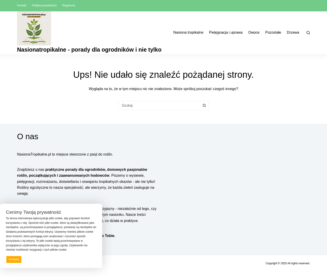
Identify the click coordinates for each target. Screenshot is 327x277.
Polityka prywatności (44, 5)
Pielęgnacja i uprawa (226, 32)
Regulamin (68, 5)
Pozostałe (273, 32)
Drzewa (293, 32)
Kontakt (21, 5)
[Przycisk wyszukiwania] (204, 105)
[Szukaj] (308, 32)
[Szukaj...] (159, 105)
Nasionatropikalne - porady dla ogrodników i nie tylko (89, 49)
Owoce (254, 32)
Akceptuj (14, 259)
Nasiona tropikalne (188, 32)
